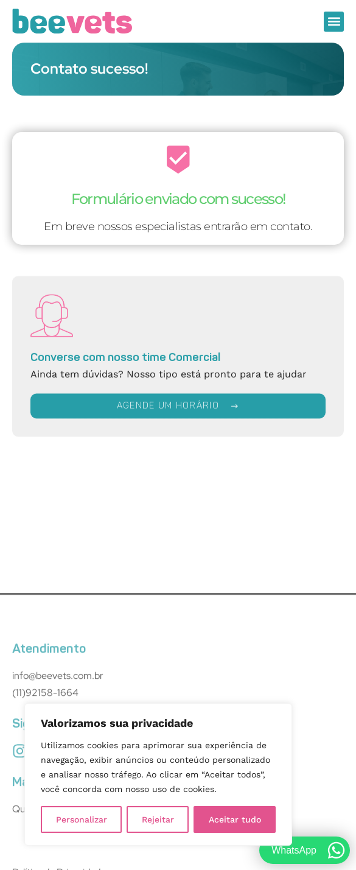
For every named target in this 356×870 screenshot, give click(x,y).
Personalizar (81, 819)
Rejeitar (158, 819)
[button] (334, 22)
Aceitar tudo (235, 819)
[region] (158, 774)
